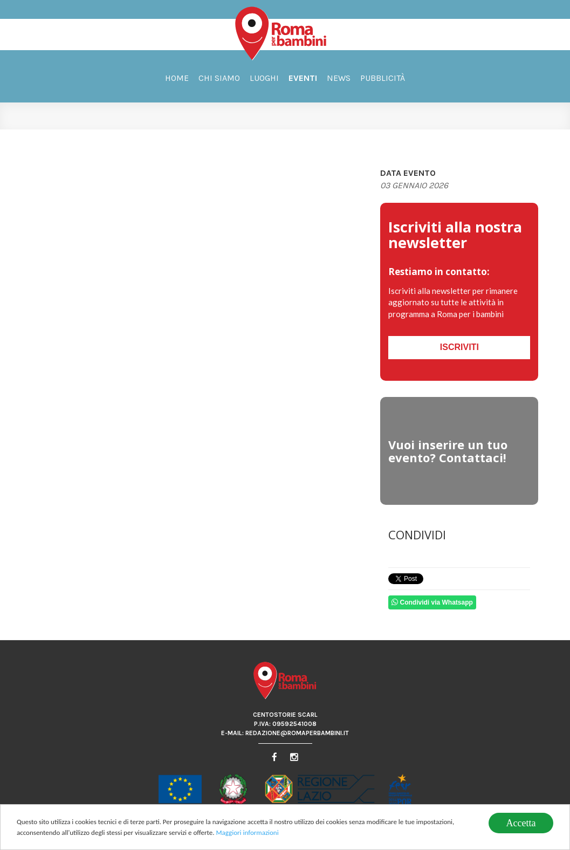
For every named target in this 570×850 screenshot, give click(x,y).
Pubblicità (382, 78)
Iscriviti (459, 347)
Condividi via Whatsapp (432, 602)
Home (177, 78)
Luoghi (264, 78)
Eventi (303, 78)
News (339, 78)
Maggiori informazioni (247, 833)
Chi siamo (219, 78)
